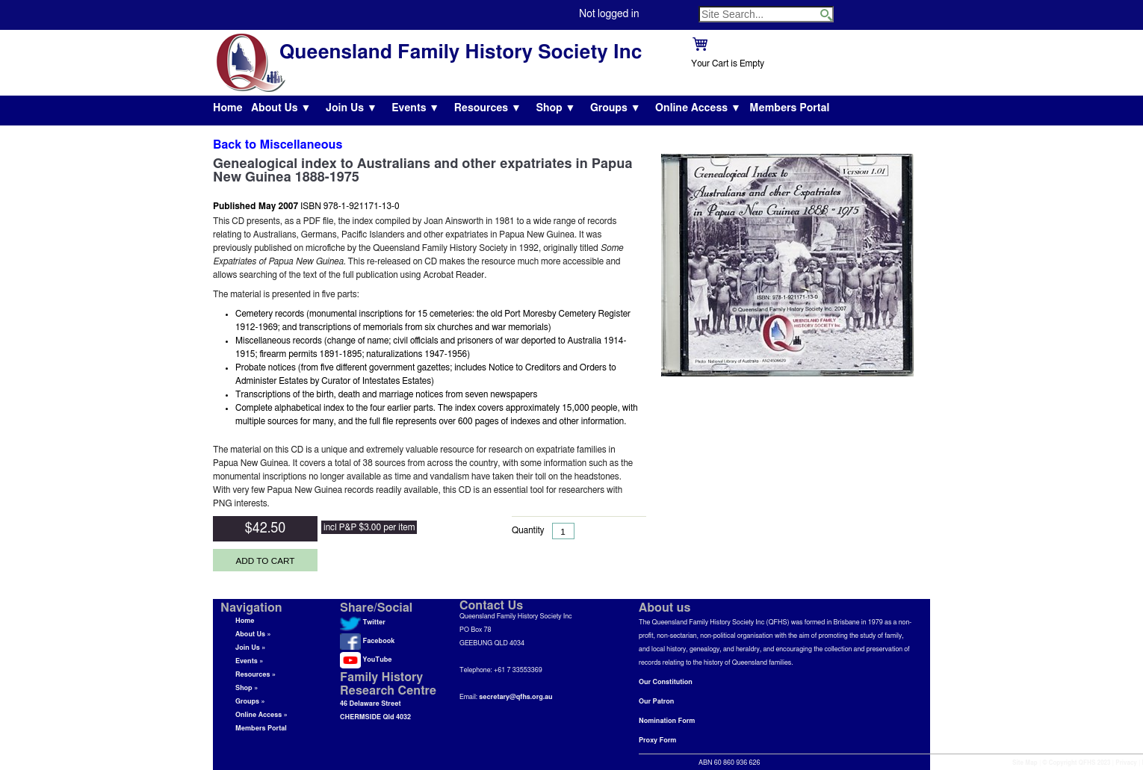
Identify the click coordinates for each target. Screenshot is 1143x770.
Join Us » (250, 648)
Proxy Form (657, 740)
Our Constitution (666, 682)
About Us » (253, 634)
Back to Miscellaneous (277, 145)
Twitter (362, 622)
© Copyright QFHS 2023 (1077, 763)
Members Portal (789, 108)
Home (228, 108)
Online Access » (261, 715)
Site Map (1025, 763)
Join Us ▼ (351, 108)
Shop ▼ (555, 108)
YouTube (365, 659)
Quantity (528, 530)
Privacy (1126, 763)
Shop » (246, 688)
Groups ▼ (615, 108)
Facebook (367, 641)
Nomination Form (667, 721)
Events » (249, 661)
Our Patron (656, 701)
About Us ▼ (281, 108)
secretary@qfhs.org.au (515, 697)
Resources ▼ (487, 108)
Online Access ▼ (698, 108)
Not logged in (609, 14)
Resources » (255, 674)
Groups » (250, 701)
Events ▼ (415, 108)
